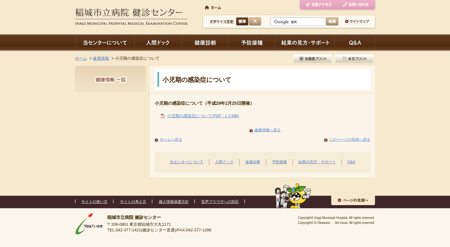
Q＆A (354, 42)
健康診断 (204, 42)
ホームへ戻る (171, 139)
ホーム (81, 58)
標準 (242, 21)
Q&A (351, 162)
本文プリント (353, 58)
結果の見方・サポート (304, 42)
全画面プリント (313, 58)
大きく (255, 21)
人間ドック (157, 42)
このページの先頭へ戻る (349, 139)
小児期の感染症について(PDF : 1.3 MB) (203, 115)
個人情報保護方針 (174, 201)
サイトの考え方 (133, 201)
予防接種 (251, 42)
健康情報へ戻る (267, 130)
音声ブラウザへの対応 (220, 201)
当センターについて (104, 42)
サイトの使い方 (94, 201)
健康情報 (101, 58)
